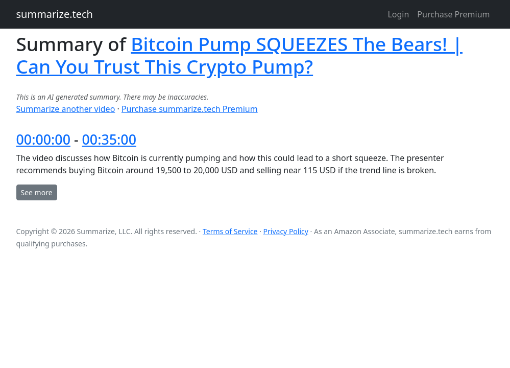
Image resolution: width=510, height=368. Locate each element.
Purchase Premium (453, 14)
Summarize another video (65, 108)
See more (37, 192)
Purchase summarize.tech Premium (190, 108)
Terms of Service (230, 231)
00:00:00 (43, 139)
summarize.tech (54, 14)
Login (398, 14)
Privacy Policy (285, 231)
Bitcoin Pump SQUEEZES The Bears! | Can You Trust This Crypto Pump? (239, 55)
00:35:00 (109, 139)
